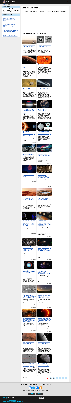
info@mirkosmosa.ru (12, 400)
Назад (31, 393)
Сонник (45, 1)
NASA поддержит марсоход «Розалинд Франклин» (9, 27)
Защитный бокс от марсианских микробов (10, 16)
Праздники (50, 1)
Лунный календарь (26, 1)
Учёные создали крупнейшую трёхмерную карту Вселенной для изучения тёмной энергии (11, 31)
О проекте (4, 401)
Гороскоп (33, 1)
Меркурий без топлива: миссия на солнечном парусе (10, 33)
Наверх (39, 393)
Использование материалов (11, 401)
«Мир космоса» (5, 397)
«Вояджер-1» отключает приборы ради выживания (9, 25)
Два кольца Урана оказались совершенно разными (10, 22)
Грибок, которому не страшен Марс (8, 18)
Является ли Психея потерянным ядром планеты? (9, 20)
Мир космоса (5, 4)
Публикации (18, 1)
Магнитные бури (39, 1)
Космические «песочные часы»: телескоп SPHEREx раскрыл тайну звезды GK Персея (10, 36)
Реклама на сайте (20, 401)
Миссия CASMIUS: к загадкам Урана (9, 29)
